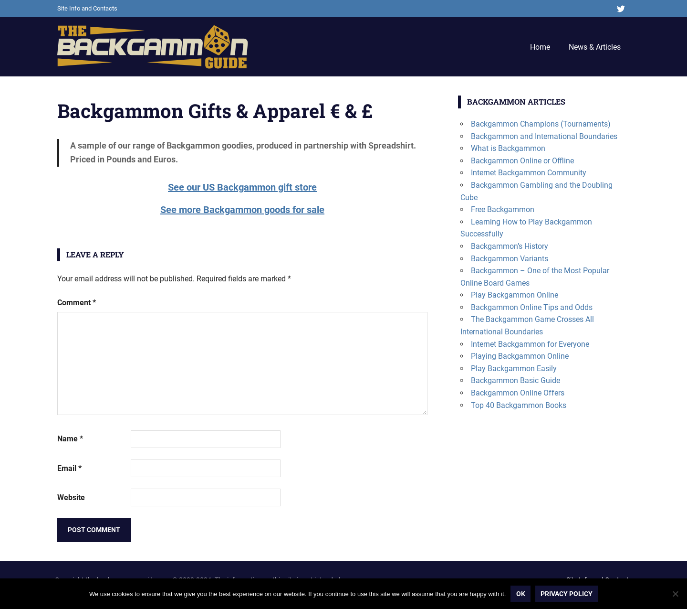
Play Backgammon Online (514, 294)
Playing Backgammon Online (520, 356)
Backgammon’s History (509, 246)
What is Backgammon (508, 148)
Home (540, 47)
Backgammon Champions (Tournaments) (541, 123)
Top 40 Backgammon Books (518, 405)
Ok (520, 594)
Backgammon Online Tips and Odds (532, 307)
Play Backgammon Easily (514, 368)
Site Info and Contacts (87, 8)
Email (69, 468)
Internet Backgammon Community (528, 172)
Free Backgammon (502, 209)
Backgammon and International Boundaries (544, 136)
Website (71, 497)
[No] (675, 593)
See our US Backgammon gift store (242, 187)
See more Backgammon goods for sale (242, 209)
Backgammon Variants (509, 258)
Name (70, 438)
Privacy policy (567, 594)
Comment (76, 302)
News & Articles (595, 47)
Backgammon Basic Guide (515, 380)
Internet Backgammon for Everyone (530, 344)
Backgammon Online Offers (517, 392)
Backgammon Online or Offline (522, 160)
